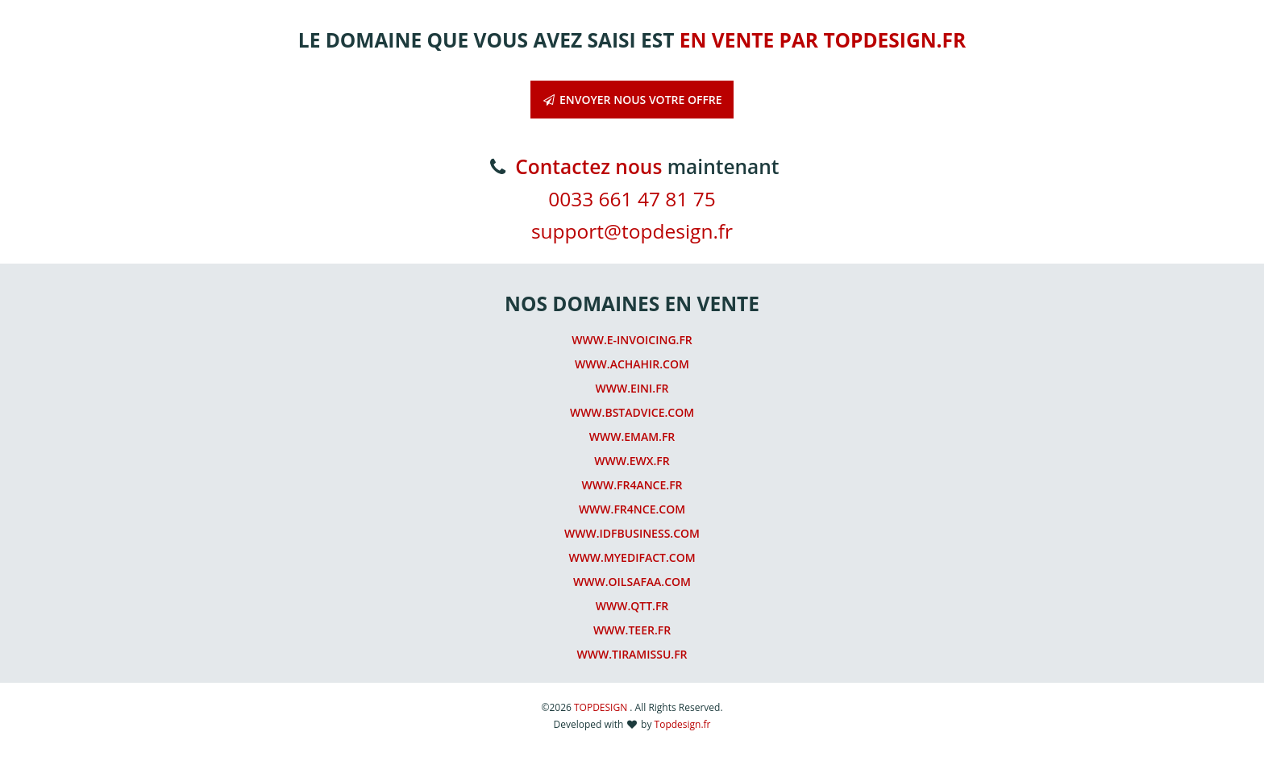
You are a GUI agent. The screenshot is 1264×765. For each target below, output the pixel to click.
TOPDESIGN (602, 707)
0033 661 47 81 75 (632, 198)
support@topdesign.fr (632, 231)
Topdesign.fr (683, 724)
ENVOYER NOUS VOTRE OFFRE (631, 99)
